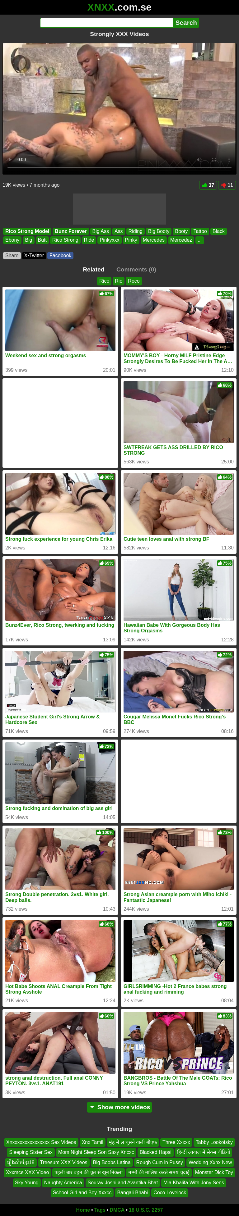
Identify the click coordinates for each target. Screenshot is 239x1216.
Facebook (60, 255)
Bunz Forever (71, 231)
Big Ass (100, 231)
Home (83, 1210)
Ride (89, 240)
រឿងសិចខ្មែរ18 (21, 1162)
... (200, 240)
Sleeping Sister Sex (31, 1152)
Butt (42, 240)
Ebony (12, 240)
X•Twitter (34, 255)
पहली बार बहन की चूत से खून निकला (88, 1172)
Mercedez (181, 240)
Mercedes (154, 240)
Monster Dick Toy (214, 1172)
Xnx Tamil (92, 1142)
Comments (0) (136, 269)
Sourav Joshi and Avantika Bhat (123, 1182)
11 (227, 185)
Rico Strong (65, 240)
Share (12, 255)
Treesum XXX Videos (63, 1162)
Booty (181, 231)
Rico (104, 281)
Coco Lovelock (169, 1192)
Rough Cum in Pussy (159, 1162)
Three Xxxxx (176, 1142)
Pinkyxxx (109, 240)
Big (28, 240)
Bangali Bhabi (132, 1192)
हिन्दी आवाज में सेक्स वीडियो (203, 1152)
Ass (119, 231)
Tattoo (200, 231)
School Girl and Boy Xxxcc (82, 1192)
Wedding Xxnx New (210, 1162)
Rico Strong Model (27, 231)
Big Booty (158, 231)
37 (208, 185)
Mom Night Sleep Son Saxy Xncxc (96, 1152)
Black (219, 231)
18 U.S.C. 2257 (146, 1210)
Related (93, 269)
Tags (99, 1210)
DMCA (117, 1210)
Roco (133, 281)
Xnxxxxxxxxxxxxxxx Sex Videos (41, 1142)
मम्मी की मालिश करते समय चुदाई (158, 1172)
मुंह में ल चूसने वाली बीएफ (133, 1142)
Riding (136, 231)
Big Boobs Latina (112, 1162)
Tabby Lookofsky (214, 1142)
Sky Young (27, 1182)
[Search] (106, 23)
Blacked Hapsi (155, 1152)
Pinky (131, 240)
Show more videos (119, 1107)
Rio (118, 281)
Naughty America (63, 1182)
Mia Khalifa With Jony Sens (193, 1182)
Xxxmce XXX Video (27, 1172)
